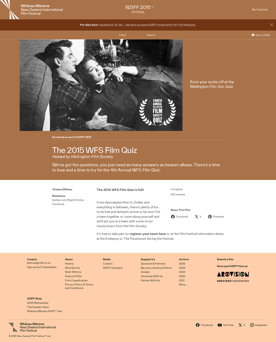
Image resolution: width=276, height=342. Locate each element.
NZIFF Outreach (113, 267)
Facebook (58, 204)
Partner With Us (150, 280)
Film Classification (76, 280)
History (69, 263)
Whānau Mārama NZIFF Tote (44, 311)
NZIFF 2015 (84, 137)
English (178, 189)
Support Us (148, 259)
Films (122, 35)
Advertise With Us (152, 276)
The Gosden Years (38, 307)
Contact (32, 259)
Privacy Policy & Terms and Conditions (79, 286)
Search (151, 35)
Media (107, 259)
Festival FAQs (73, 276)
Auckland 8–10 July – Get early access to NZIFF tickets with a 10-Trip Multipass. (138, 24)
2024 (182, 267)
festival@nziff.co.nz (39, 262)
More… (183, 284)
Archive (184, 259)
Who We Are (72, 267)
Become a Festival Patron (156, 267)
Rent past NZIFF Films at (232, 266)
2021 (182, 280)
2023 (182, 272)
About (69, 259)
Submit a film (225, 259)
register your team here (148, 234)
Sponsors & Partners (153, 263)
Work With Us (73, 272)
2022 (182, 276)
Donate (145, 272)
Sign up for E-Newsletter (42, 267)
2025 (182, 263)
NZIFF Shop (34, 298)
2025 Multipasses (37, 302)
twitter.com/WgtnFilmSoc (68, 200)
